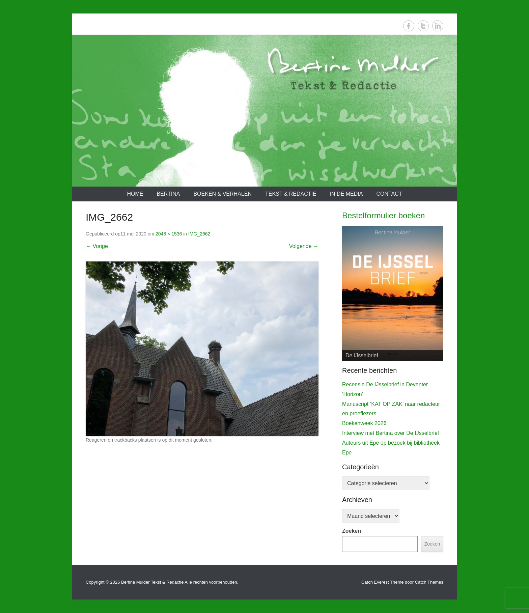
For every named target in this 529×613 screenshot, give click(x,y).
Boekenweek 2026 (364, 423)
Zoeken (351, 531)
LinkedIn (437, 25)
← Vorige (97, 246)
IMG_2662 (199, 233)
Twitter (423, 25)
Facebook (408, 25)
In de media (346, 194)
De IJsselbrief (361, 355)
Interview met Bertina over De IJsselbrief (390, 433)
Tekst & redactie (290, 194)
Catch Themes (429, 582)
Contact (389, 194)
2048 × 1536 (169, 233)
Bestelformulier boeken (383, 215)
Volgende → (303, 246)
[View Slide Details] (392, 293)
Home (135, 194)
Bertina (168, 194)
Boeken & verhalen (222, 194)
